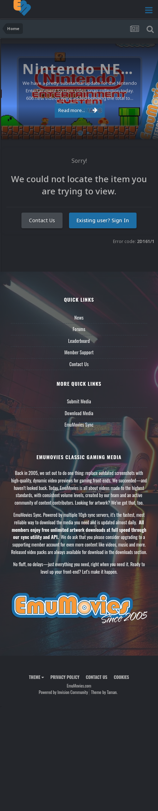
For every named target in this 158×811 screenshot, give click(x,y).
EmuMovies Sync (78, 424)
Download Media (79, 413)
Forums (79, 328)
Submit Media (79, 401)
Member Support (79, 352)
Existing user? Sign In (102, 220)
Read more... (78, 110)
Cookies (121, 677)
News (79, 317)
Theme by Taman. (104, 692)
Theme (36, 677)
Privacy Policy (64, 677)
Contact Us (42, 220)
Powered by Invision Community (63, 692)
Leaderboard (79, 340)
